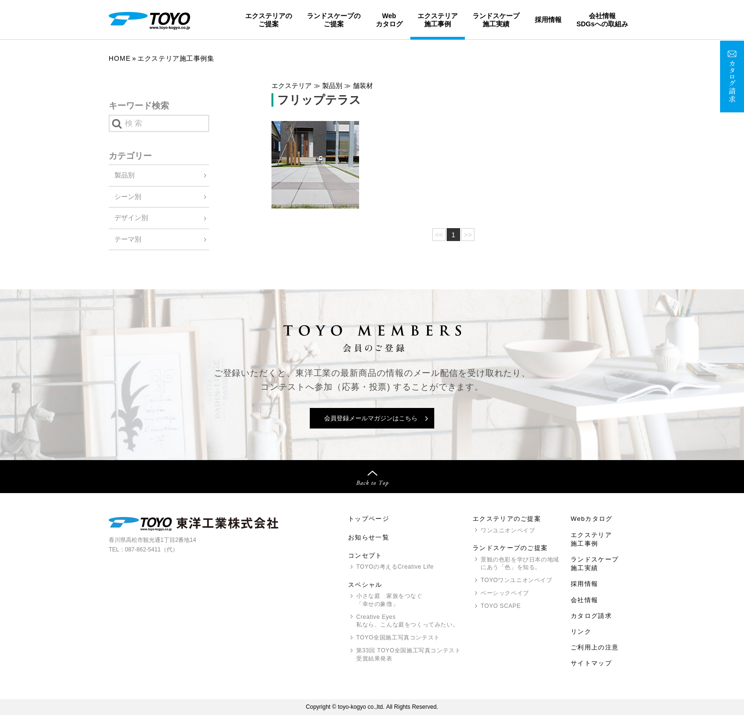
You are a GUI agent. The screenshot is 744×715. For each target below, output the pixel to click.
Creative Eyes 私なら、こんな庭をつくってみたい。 (407, 621)
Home (120, 58)
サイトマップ (591, 663)
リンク (581, 631)
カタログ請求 (591, 615)
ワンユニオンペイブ (508, 530)
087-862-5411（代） (151, 549)
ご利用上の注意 (595, 647)
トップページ (368, 518)
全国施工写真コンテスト (398, 637)
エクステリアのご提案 (268, 19)
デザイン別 (131, 217)
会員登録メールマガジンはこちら (370, 418)
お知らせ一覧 (368, 537)
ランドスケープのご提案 (334, 19)
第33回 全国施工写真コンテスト (408, 655)
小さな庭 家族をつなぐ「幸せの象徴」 (389, 600)
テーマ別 (127, 239)
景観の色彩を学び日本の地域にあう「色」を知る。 (520, 563)
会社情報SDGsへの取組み (602, 19)
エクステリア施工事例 (437, 19)
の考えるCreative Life (395, 566)
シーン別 (127, 196)
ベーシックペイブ (505, 593)
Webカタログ (389, 19)
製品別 (124, 175)
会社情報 (584, 600)
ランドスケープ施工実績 (496, 19)
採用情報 (548, 19)
